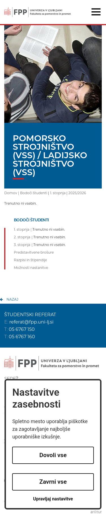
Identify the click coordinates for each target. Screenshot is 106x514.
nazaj (12, 299)
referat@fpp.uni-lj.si (31, 322)
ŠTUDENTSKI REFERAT (30, 314)
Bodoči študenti (33, 193)
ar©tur (96, 512)
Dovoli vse (52, 455)
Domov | (12, 193)
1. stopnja (58, 193)
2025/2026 (77, 193)
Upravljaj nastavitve (53, 499)
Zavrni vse (53, 481)
